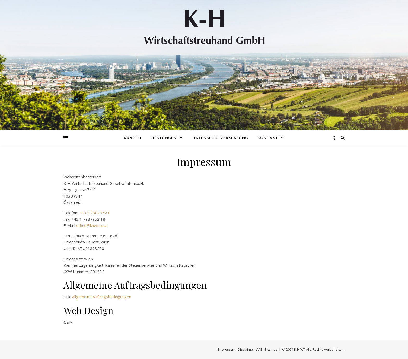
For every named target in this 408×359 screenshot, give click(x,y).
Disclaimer (246, 349)
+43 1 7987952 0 (94, 212)
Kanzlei (132, 137)
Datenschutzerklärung (220, 137)
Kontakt (268, 137)
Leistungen (164, 137)
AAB (259, 349)
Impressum (227, 349)
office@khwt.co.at (92, 225)
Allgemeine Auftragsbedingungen (101, 296)
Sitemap (271, 349)
